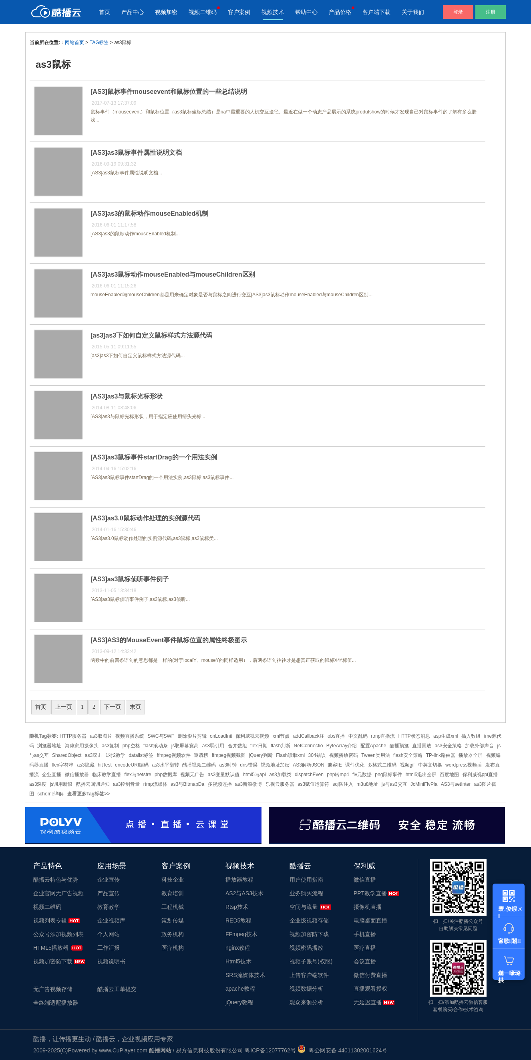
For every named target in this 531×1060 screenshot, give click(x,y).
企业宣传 (108, 879)
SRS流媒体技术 (245, 975)
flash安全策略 (407, 755)
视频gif (407, 765)
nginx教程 (237, 948)
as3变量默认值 (223, 774)
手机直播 (365, 934)
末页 (135, 707)
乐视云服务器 (280, 784)
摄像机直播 (368, 907)
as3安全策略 (447, 745)
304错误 (317, 755)
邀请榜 (201, 755)
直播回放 (421, 745)
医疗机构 (172, 948)
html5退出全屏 (421, 774)
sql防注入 (343, 784)
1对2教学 (115, 755)
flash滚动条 (155, 745)
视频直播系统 (129, 736)
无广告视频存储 (52, 989)
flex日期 (259, 745)
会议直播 (365, 961)
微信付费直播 (370, 975)
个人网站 (108, 934)
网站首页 (74, 42)
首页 (104, 12)
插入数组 (471, 736)
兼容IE (335, 765)
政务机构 (172, 934)
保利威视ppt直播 (480, 774)
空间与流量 (304, 907)
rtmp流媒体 (155, 784)
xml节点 (281, 736)
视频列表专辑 (50, 920)
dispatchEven (309, 774)
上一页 (63, 707)
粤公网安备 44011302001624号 (343, 1050)
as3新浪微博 (248, 784)
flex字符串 (63, 765)
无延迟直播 (368, 1002)
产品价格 (340, 12)
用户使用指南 (306, 879)
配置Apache (373, 745)
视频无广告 (192, 774)
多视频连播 (220, 784)
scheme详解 (50, 794)
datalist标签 (141, 755)
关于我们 (413, 12)
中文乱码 (358, 736)
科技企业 (172, 879)
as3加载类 (280, 774)
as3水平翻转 (165, 765)
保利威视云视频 (252, 736)
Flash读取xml (290, 755)
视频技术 (272, 12)
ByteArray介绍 (341, 745)
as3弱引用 (213, 745)
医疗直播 (365, 948)
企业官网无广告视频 (58, 893)
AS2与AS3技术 (244, 893)
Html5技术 (238, 961)
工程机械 (172, 907)
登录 (458, 12)
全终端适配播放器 (55, 1002)
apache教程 (240, 988)
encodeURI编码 (132, 765)
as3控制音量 (126, 784)
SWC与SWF (161, 736)
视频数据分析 (306, 988)
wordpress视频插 (463, 765)
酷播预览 (399, 745)
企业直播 (51, 774)
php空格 (131, 745)
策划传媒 (172, 920)
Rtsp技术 (236, 907)
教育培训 (172, 893)
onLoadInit (221, 736)
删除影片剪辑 (192, 736)
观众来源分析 (306, 1002)
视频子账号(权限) (311, 961)
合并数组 (237, 745)
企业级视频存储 (309, 920)
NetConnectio (308, 745)
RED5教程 (238, 920)
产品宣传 (108, 893)
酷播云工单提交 (117, 989)
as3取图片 (101, 736)
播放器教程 (239, 879)
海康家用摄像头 (82, 745)
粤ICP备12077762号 (270, 1050)
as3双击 (93, 755)
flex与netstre (137, 774)
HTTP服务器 (73, 736)
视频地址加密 (275, 765)
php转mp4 (338, 774)
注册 (490, 12)
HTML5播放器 (50, 948)
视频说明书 (111, 961)
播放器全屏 (471, 755)
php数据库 (166, 774)
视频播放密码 (343, 755)
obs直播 (336, 736)
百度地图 (449, 774)
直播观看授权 (370, 988)
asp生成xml (445, 736)
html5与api (254, 774)
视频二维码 (203, 12)
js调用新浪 (61, 784)
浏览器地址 (49, 745)
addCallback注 (308, 736)
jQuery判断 (261, 755)
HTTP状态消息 (414, 736)
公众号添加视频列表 (58, 934)
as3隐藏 (85, 765)
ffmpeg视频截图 (228, 755)
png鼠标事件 (388, 774)
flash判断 (280, 745)
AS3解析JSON (308, 765)
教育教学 (108, 907)
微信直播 (365, 879)
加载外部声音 (479, 745)
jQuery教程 (239, 1002)
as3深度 (37, 784)
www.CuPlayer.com (123, 1050)
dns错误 (248, 765)
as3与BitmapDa (187, 784)
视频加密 (166, 12)
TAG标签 (99, 42)
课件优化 (354, 765)
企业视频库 (111, 920)
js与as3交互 (394, 784)
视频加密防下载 (52, 961)
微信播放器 (77, 774)
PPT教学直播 (370, 893)
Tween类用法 (375, 755)
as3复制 (110, 745)
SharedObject (66, 755)
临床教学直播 (106, 774)
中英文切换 (430, 765)
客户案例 (239, 12)
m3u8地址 (367, 784)
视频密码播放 (306, 948)
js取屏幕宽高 (185, 745)
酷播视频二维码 (199, 765)
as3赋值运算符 (313, 784)
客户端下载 (376, 12)
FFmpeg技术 (241, 934)
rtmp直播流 (383, 736)
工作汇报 (108, 948)
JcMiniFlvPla (423, 784)
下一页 (112, 707)
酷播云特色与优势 (55, 879)
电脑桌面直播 (370, 920)
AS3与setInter (456, 784)
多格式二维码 (382, 765)
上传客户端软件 (309, 975)
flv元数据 (362, 774)
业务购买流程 (306, 893)
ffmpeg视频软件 (174, 755)
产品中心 (132, 12)
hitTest (105, 765)
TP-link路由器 (440, 755)
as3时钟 (228, 765)
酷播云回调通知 (93, 784)
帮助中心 (306, 12)
